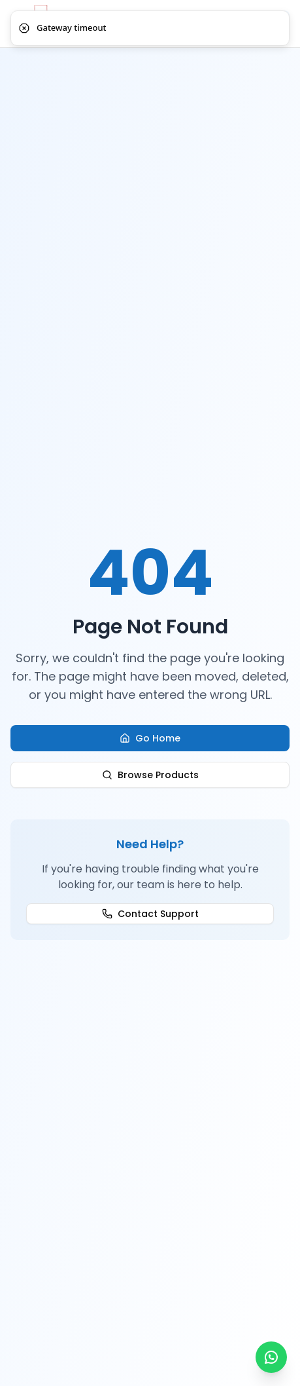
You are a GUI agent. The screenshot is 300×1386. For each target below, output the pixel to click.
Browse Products (150, 774)
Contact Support (150, 913)
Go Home (150, 738)
